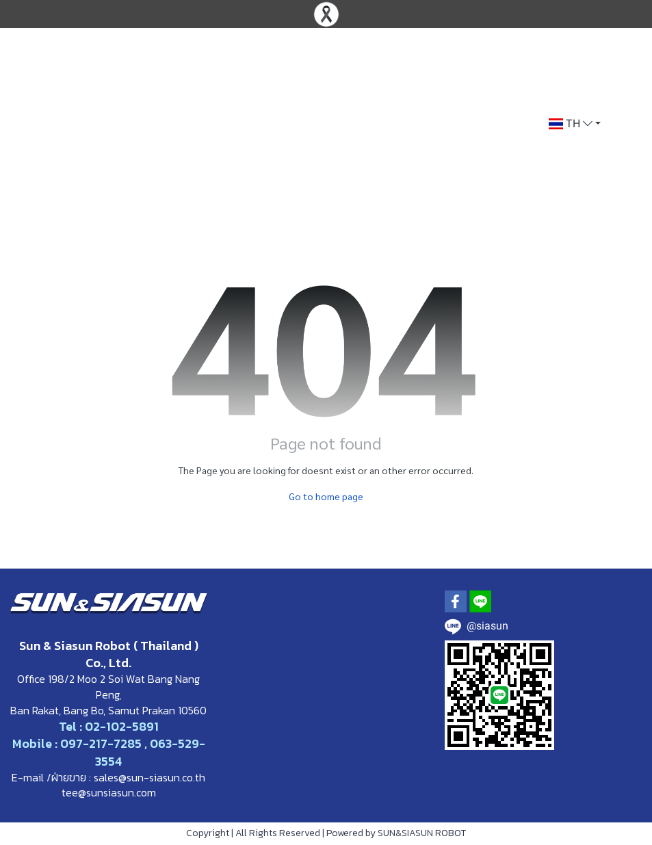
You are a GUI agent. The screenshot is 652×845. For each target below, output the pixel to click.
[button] (575, 124)
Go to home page (326, 496)
